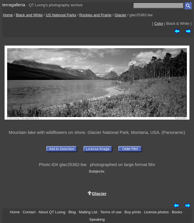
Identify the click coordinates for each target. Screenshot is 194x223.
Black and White (29, 15)
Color (158, 23)
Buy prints (133, 212)
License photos (156, 212)
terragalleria (13, 4)
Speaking (97, 219)
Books (177, 212)
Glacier (120, 15)
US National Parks (61, 15)
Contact (29, 212)
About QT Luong (51, 212)
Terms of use (110, 212)
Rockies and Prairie (95, 15)
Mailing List (88, 212)
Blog (72, 212)
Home (8, 15)
